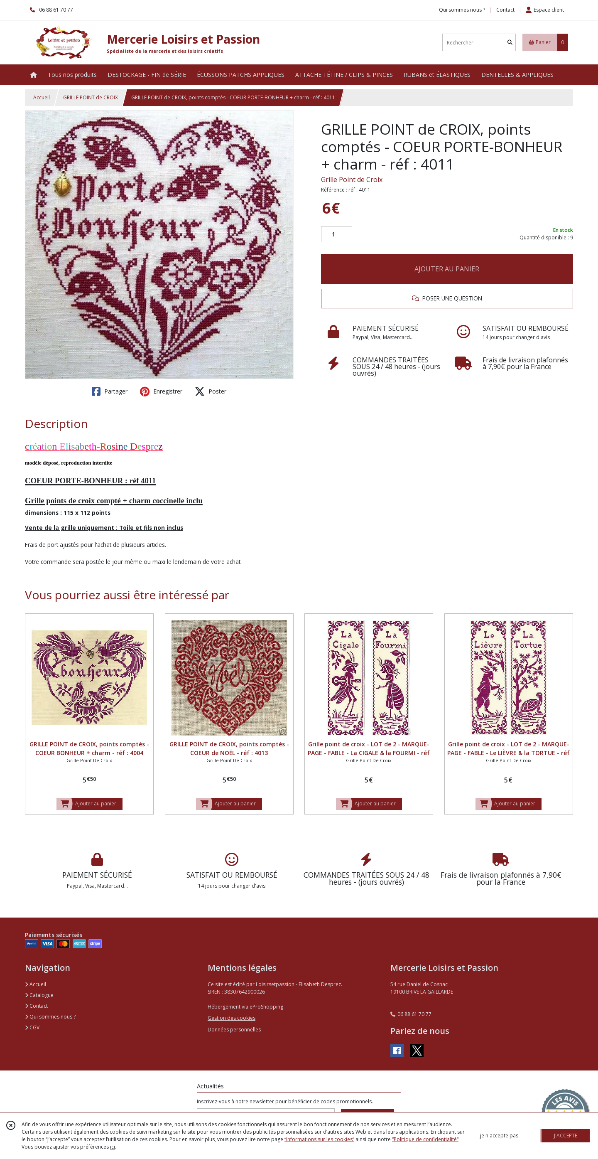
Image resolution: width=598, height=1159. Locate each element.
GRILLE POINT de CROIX (90, 97)
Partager (109, 391)
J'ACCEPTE (565, 1135)
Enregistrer (161, 391)
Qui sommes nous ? (50, 1016)
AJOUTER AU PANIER (446, 268)
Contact (505, 9)
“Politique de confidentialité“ (425, 1139)
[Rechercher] (510, 42)
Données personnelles (234, 1029)
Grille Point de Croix (351, 179)
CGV (32, 1027)
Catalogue (39, 995)
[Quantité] (336, 234)
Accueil (41, 97)
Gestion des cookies (231, 1017)
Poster (210, 391)
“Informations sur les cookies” (319, 1139)
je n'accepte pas (499, 1135)
